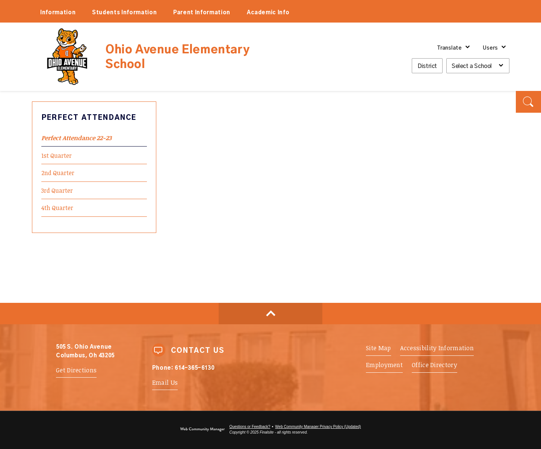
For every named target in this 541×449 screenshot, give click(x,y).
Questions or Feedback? (249, 427)
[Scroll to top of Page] (270, 313)
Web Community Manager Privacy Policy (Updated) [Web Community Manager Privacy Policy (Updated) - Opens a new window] (318, 427)
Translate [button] (449, 48)
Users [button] (490, 48)
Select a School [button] (472, 66)
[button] (528, 102)
